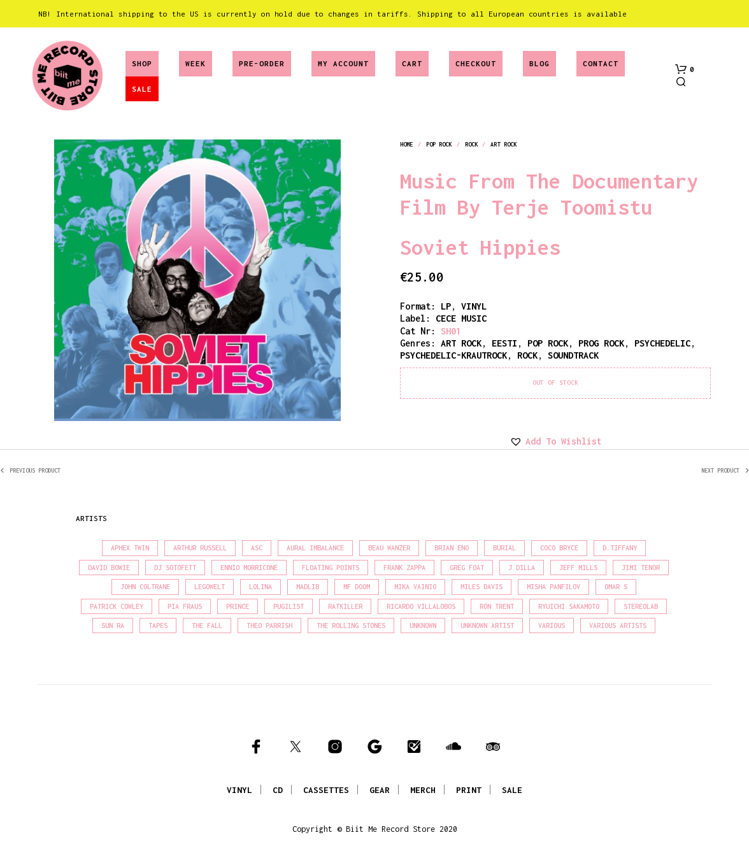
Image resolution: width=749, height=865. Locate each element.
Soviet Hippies (480, 247)
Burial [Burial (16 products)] (504, 548)
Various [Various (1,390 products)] (551, 625)
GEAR (379, 790)
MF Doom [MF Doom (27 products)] (356, 586)
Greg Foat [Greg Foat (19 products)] (467, 567)
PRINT (468, 790)
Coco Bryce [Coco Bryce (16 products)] (559, 548)
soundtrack (573, 355)
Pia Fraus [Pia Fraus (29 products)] (185, 606)
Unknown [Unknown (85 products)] (423, 625)
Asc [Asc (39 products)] (256, 548)
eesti (504, 343)
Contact (600, 63)
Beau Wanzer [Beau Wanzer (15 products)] (389, 548)
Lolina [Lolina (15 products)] (260, 586)
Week (195, 63)
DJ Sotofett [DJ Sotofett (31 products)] (175, 567)
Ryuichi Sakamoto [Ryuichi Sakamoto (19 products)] (568, 606)
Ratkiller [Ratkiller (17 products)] (345, 606)
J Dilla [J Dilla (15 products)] (521, 567)
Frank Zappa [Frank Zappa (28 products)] (404, 567)
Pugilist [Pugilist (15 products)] (288, 606)
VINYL (239, 790)
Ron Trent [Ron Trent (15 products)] (497, 606)
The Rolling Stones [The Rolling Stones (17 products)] (351, 625)
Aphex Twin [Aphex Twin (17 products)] (130, 548)
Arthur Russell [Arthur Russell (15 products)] (200, 548)
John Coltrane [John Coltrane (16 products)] (145, 586)
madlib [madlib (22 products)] (307, 586)
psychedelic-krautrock (453, 355)
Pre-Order (262, 63)
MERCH (423, 790)
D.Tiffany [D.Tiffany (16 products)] (620, 548)
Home (406, 144)
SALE (142, 89)
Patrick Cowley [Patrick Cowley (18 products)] (116, 606)
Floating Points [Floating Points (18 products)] (330, 567)
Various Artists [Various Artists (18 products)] (617, 625)
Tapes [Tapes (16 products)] (158, 625)
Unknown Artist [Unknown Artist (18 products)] (487, 625)
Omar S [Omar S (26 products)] (615, 586)
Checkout (475, 63)
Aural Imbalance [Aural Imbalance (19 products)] (315, 548)
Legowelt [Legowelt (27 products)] (209, 586)
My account (343, 63)
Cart (412, 63)
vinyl (474, 306)
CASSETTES (326, 790)
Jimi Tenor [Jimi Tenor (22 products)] (641, 567)
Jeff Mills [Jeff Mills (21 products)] (578, 567)
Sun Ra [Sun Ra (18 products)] (112, 625)
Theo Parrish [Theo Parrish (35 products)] (269, 625)
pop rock (439, 144)
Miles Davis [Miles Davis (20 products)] (481, 586)
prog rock (601, 343)
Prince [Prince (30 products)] (237, 606)
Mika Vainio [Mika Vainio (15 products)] (415, 586)
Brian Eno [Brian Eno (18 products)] (451, 548)
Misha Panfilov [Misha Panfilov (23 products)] (553, 586)
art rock (503, 144)
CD (278, 790)
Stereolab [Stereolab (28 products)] (641, 606)
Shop (142, 63)
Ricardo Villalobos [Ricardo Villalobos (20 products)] (421, 606)
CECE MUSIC (461, 318)
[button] (684, 69)
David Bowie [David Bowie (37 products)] (109, 567)
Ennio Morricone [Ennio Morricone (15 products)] (249, 567)
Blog (539, 63)
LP (446, 306)
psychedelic (662, 343)
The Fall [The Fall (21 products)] (207, 625)
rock (471, 144)
